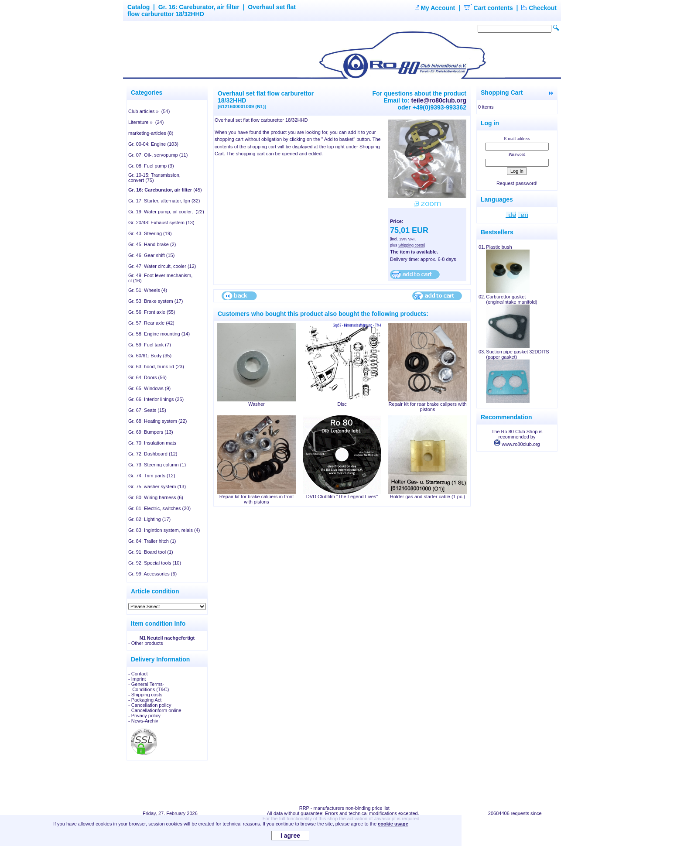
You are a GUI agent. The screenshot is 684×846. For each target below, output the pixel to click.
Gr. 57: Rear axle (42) (151, 322)
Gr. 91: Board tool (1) (150, 552)
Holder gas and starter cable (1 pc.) (427, 496)
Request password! (516, 183)
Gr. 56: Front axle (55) (151, 312)
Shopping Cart (502, 92)
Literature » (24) (146, 122)
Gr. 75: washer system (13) (157, 486)
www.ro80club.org (517, 444)
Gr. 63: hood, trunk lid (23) (156, 366)
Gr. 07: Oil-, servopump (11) (158, 155)
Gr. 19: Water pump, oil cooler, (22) (166, 211)
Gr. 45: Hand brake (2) (152, 244)
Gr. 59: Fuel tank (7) (149, 344)
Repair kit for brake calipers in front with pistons (256, 499)
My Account (435, 7)
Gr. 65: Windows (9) (149, 388)
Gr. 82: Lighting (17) (149, 519)
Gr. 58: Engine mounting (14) (159, 333)
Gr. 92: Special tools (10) (154, 562)
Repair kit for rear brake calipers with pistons (427, 406)
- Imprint (137, 679)
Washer (256, 404)
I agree (290, 835)
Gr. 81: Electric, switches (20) (159, 508)
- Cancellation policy (149, 705)
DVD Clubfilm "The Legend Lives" (342, 496)
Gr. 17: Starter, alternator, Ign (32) (164, 200)
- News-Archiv (143, 720)
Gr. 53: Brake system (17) (155, 301)
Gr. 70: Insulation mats (152, 442)
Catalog (138, 6)
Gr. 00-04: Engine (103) (153, 144)
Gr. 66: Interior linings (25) (156, 399)
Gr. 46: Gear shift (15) (151, 255)
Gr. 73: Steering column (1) (157, 464)
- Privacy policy (144, 715)
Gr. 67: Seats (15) (147, 410)
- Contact (138, 673)
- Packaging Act (144, 699)
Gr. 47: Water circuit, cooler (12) (162, 266)
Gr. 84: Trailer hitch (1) (152, 541)
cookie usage (393, 823)
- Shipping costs (145, 694)
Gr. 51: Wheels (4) (147, 290)
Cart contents (488, 7)
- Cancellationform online (154, 710)
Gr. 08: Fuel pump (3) (151, 165)
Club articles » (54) (149, 111)
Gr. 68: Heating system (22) (157, 421)
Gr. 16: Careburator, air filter (198, 6)
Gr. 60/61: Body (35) (149, 355)
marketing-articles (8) (150, 133)
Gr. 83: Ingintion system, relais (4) (164, 530)
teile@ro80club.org (438, 100)
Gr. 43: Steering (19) (150, 233)
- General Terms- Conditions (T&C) (148, 687)
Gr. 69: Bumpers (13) (150, 432)
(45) (165, 189)
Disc (341, 404)
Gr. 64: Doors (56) (147, 377)
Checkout (539, 7)
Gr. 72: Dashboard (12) (153, 453)
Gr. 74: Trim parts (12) (151, 475)
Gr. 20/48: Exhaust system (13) (161, 222)
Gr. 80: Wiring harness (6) (155, 497)
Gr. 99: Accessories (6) (152, 573)
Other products (147, 643)
